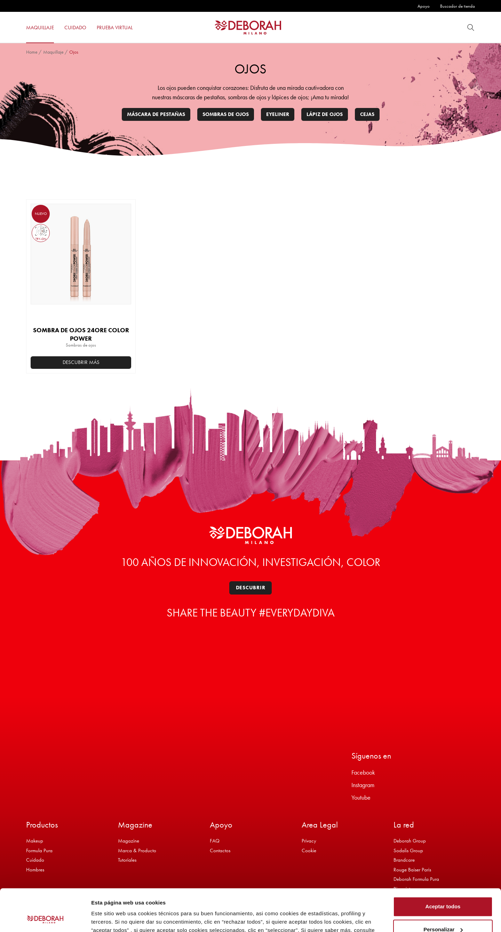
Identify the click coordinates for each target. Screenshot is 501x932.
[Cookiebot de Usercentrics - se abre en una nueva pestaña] (45, 918)
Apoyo (424, 6)
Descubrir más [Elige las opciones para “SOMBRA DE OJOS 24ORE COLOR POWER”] (81, 362)
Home (32, 52)
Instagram (362, 785)
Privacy (309, 840)
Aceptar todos (443, 867)
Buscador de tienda (457, 6)
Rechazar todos (442, 913)
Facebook (363, 772)
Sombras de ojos (225, 114)
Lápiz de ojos (325, 114)
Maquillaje (53, 52)
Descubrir (250, 587)
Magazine (128, 840)
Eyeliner (277, 114)
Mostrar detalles (111, 918)
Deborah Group (409, 840)
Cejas (367, 114)
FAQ (215, 840)
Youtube (361, 797)
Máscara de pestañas (156, 114)
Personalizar (443, 890)
